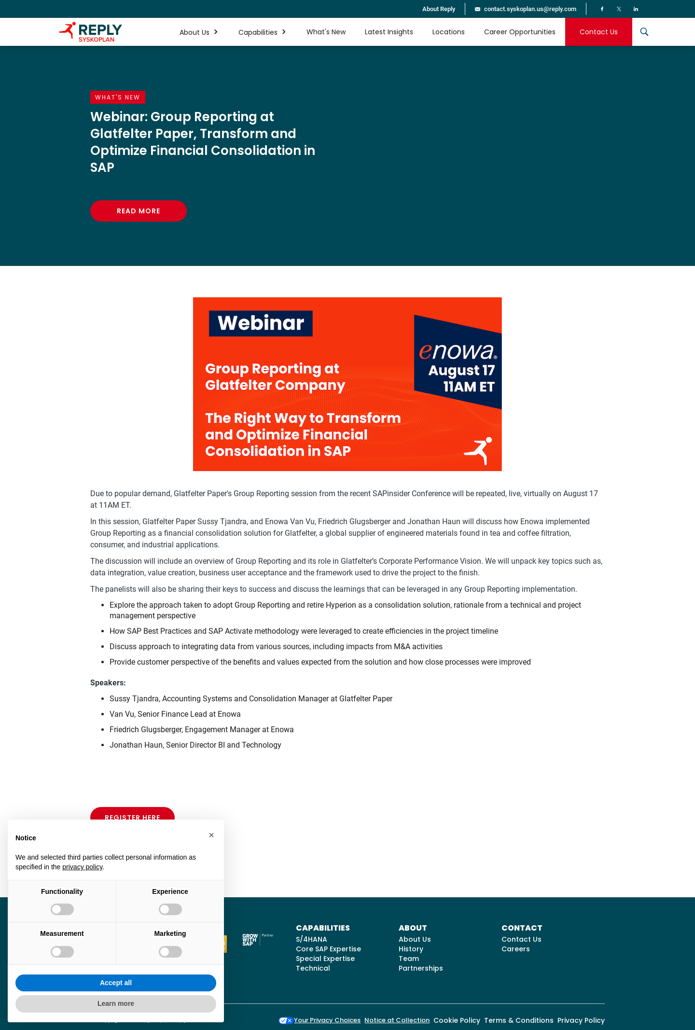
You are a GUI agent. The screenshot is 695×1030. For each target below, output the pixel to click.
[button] (199, 32)
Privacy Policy (581, 1020)
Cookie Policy (456, 1020)
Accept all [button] (116, 983)
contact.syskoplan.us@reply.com (530, 9)
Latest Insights (389, 32)
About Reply (438, 9)
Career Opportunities (520, 32)
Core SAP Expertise (328, 949)
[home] (90, 32)
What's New (326, 32)
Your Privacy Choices (319, 1020)
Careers (515, 949)
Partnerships (421, 968)
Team (409, 958)
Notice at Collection (397, 1020)
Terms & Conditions (519, 1020)
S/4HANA (311, 939)
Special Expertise (325, 958)
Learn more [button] (115, 1003)
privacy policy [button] (82, 867)
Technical (313, 968)
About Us (415, 939)
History (411, 949)
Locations (448, 32)
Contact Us (599, 32)
